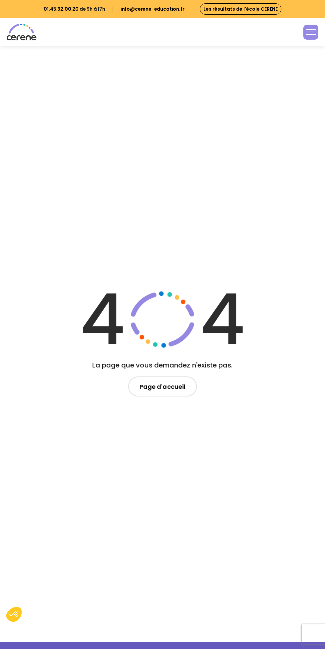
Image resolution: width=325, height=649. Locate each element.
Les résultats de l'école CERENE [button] (240, 9)
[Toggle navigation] (310, 32)
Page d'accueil (162, 386)
